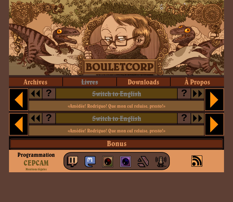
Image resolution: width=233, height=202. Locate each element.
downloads (143, 81)
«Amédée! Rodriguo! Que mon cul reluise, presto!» (116, 106)
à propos (197, 81)
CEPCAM (36, 162)
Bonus (116, 143)
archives (35, 81)
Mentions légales (36, 169)
